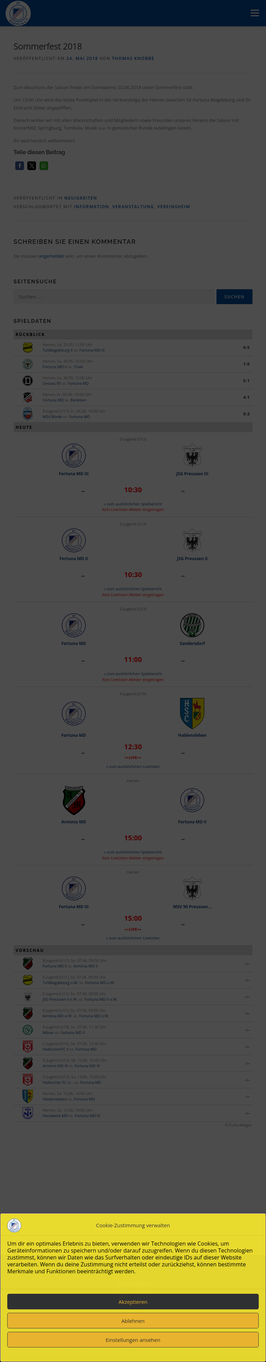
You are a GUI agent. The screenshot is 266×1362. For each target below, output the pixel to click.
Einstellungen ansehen (133, 1339)
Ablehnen (133, 1320)
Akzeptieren (132, 1301)
